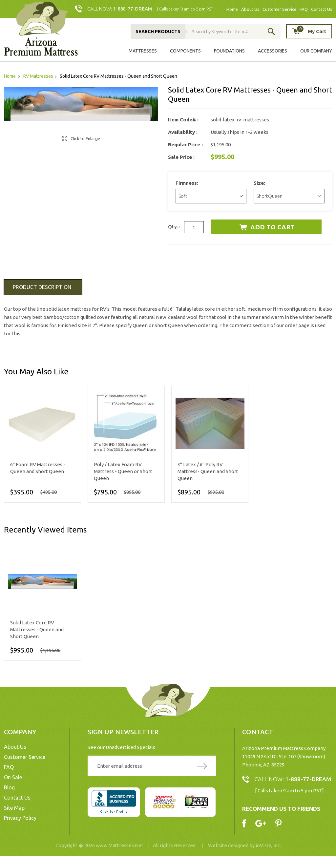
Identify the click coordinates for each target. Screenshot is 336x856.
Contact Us (321, 9)
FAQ (304, 9)
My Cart (311, 31)
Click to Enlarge (85, 138)
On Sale (13, 777)
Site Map (14, 807)
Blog (9, 787)
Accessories (272, 51)
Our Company (316, 51)
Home (232, 9)
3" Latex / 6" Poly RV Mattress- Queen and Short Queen (208, 471)
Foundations (229, 51)
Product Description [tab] (42, 287)
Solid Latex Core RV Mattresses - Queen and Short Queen (37, 629)
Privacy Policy (20, 818)
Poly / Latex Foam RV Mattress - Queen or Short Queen (123, 471)
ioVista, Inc (268, 845)
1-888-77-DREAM (132, 8)
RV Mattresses (38, 76)
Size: (260, 183)
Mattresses (143, 51)
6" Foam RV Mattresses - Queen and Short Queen (37, 468)
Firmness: (188, 183)
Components (185, 51)
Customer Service (279, 9)
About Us (250, 9)
